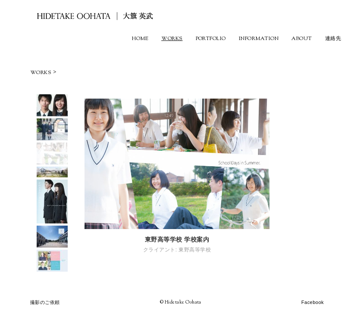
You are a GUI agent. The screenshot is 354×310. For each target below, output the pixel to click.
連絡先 (333, 39)
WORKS (171, 39)
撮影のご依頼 (45, 302)
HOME (140, 39)
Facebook (312, 302)
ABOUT (301, 39)
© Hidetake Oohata (180, 302)
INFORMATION (259, 39)
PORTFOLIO (211, 39)
